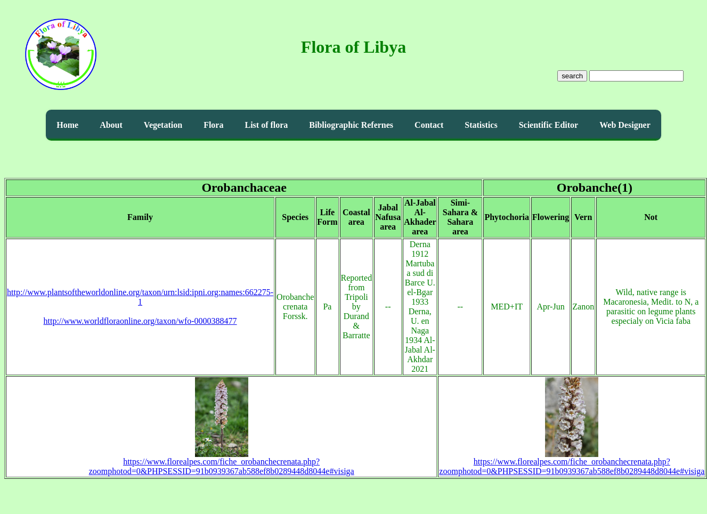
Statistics (481, 124)
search (572, 76)
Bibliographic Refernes (351, 124)
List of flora (266, 124)
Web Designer (625, 124)
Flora (213, 124)
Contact (429, 124)
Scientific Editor (549, 124)
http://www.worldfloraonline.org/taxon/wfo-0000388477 (140, 320)
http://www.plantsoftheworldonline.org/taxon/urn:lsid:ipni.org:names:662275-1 (140, 297)
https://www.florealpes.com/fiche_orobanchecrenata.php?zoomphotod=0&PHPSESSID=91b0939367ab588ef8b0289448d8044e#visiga (221, 463)
